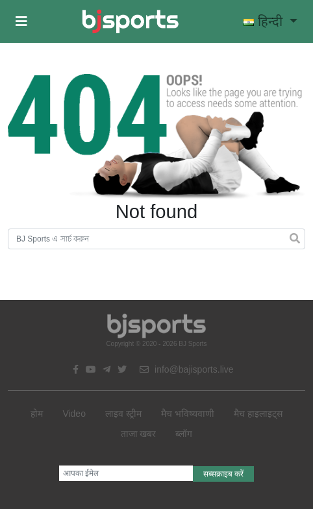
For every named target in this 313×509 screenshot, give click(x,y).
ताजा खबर (138, 433)
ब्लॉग (183, 433)
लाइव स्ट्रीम (123, 413)
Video (74, 413)
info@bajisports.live (187, 369)
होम (37, 413)
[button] (21, 21)
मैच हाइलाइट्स (258, 413)
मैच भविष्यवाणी (187, 413)
